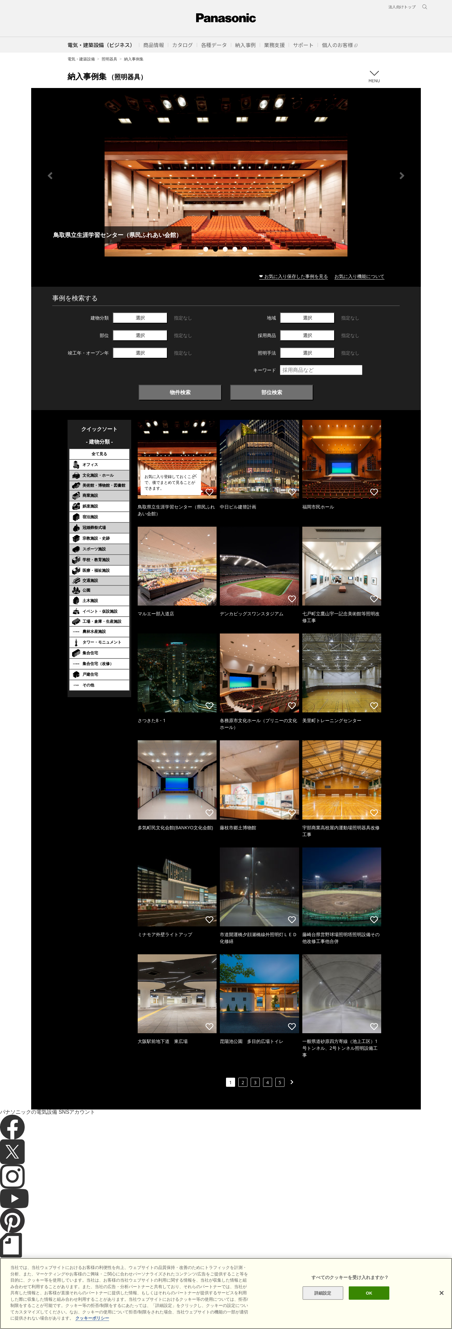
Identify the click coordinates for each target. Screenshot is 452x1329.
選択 (140, 318)
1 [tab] (206, 250)
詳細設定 (323, 1292)
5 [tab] (245, 250)
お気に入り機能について (359, 276)
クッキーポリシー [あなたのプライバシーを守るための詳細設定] (92, 1318)
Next (402, 175)
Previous (50, 175)
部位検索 (271, 392)
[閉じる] (441, 1293)
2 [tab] (216, 250)
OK (369, 1292)
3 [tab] (226, 250)
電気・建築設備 (81, 59)
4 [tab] (235, 250)
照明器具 (109, 59)
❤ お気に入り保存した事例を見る (293, 276)
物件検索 (180, 392)
